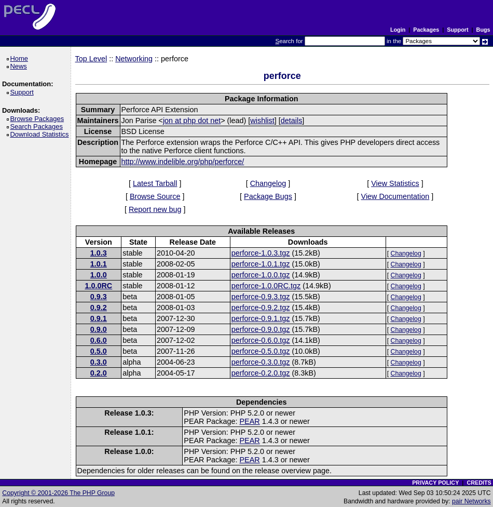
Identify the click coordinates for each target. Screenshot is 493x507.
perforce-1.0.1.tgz (260, 264)
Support (457, 29)
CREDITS (479, 482)
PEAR (250, 421)
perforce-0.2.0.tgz (260, 373)
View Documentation (395, 196)
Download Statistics (41, 134)
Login (397, 29)
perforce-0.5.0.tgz (260, 351)
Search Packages (38, 126)
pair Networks (471, 501)
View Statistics (395, 183)
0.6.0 (98, 340)
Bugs (483, 29)
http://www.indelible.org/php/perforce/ (182, 161)
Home (20, 58)
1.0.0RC (98, 286)
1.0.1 (98, 264)
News (20, 66)
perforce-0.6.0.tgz (260, 340)
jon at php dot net (192, 120)
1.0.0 (98, 275)
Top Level (91, 59)
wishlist (262, 120)
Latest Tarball (155, 183)
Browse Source (155, 196)
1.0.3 (98, 253)
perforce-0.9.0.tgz (260, 329)
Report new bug (155, 209)
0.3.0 (98, 362)
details (292, 120)
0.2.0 (98, 373)
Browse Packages (38, 119)
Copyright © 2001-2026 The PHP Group (58, 493)
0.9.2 (98, 307)
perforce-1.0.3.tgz (260, 253)
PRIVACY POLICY (435, 482)
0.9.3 (98, 296)
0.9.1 (98, 318)
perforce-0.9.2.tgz (260, 307)
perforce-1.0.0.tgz (260, 275)
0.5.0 (98, 351)
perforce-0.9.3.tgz (260, 296)
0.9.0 (98, 329)
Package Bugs (268, 196)
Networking (134, 59)
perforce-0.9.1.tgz (260, 318)
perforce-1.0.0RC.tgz (266, 286)
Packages (426, 29)
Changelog (268, 183)
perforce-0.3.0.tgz (260, 362)
